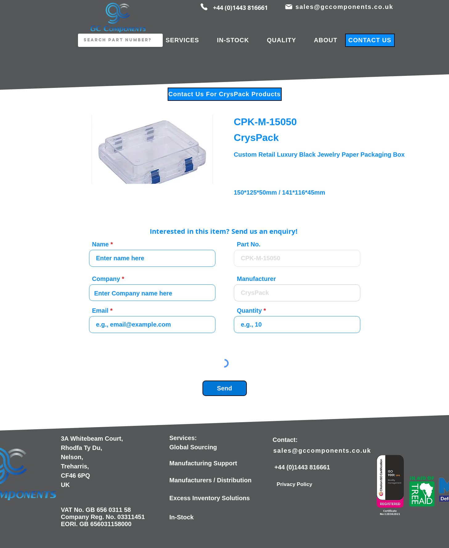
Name (100, 244)
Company (106, 279)
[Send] (224, 388)
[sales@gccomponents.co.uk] (345, 7)
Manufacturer (256, 279)
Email (100, 310)
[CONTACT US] (370, 40)
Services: (183, 438)
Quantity (249, 310)
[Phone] (204, 7)
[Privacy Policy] (294, 484)
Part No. (249, 244)
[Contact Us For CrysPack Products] (225, 94)
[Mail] (289, 7)
